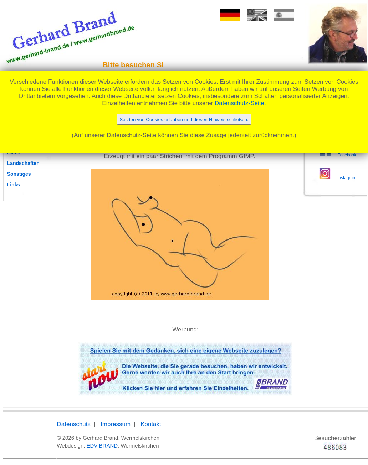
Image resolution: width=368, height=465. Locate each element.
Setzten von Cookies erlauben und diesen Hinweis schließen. (184, 119)
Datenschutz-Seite (239, 103)
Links (13, 184)
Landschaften (23, 163)
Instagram (346, 177)
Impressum (116, 424)
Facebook (346, 155)
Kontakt (150, 424)
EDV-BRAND (102, 446)
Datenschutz (74, 424)
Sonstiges (19, 174)
